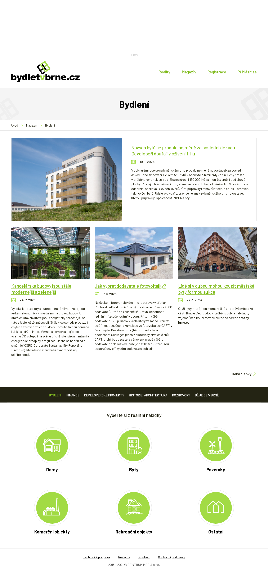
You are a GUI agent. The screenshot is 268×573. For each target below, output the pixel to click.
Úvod (14, 125)
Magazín (189, 71)
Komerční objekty (52, 531)
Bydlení (50, 125)
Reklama (124, 557)
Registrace (216, 71)
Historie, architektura (148, 395)
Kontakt (144, 557)
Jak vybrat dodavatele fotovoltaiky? (130, 285)
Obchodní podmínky (171, 557)
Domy (52, 469)
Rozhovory (181, 395)
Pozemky (215, 469)
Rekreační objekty (134, 531)
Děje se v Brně (207, 395)
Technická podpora (96, 557)
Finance (72, 395)
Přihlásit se (247, 71)
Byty (133, 469)
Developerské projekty (104, 395)
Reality (164, 71)
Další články (241, 374)
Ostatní (215, 531)
